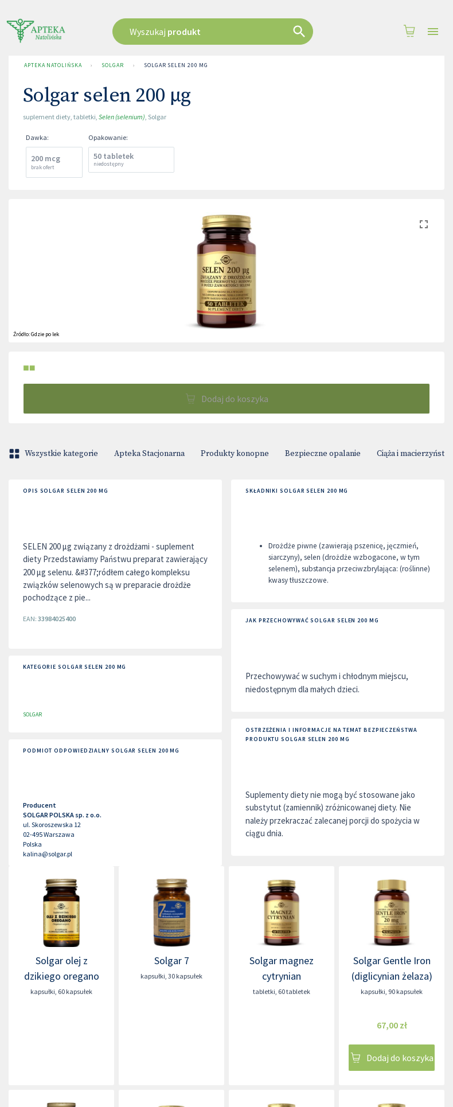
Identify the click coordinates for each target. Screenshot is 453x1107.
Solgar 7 (171, 960)
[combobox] (220, 31)
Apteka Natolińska (52, 65)
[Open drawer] (432, 32)
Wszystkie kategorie (54, 454)
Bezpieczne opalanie (323, 454)
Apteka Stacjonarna (149, 454)
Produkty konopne (235, 454)
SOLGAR (112, 65)
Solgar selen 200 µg (176, 65)
